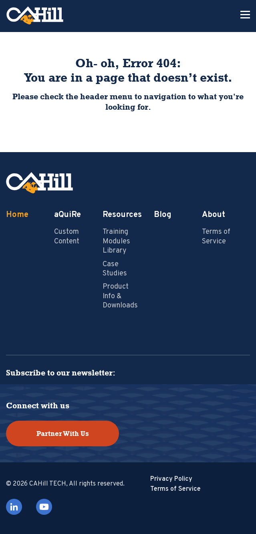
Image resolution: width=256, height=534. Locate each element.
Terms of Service (216, 236)
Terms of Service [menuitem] (175, 489)
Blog (162, 215)
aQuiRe (67, 215)
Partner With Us (62, 434)
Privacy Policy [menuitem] (171, 479)
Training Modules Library (116, 241)
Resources (122, 215)
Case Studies (115, 269)
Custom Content (66, 236)
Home (17, 215)
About (213, 215)
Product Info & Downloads (120, 296)
